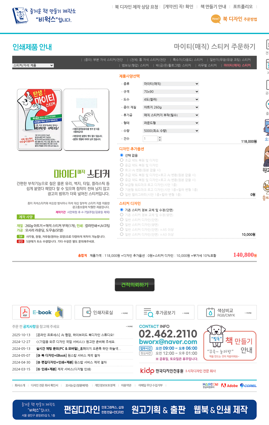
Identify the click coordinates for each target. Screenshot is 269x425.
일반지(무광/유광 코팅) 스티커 (230, 59)
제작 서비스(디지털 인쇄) (63, 369)
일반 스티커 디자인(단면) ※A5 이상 (147, 229)
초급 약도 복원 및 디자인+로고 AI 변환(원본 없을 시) (158, 175)
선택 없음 (129, 155)
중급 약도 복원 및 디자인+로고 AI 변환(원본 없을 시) (158, 180)
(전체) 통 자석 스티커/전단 (148, 59)
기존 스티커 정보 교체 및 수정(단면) (146, 210)
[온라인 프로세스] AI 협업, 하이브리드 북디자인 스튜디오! (75, 335)
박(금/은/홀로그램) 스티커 (173, 65)
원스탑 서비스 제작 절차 (68, 355)
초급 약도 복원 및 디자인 (139, 160)
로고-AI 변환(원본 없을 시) (140, 170)
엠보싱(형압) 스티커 (135, 65)
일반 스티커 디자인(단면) (139, 220)
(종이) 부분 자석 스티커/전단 (103, 59)
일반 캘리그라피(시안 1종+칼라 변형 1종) (150, 194)
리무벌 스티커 (207, 65)
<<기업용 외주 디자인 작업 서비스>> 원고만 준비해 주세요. (75, 341)
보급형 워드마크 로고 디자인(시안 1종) (148, 185)
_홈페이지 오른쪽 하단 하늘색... (78, 348)
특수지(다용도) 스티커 (188, 59)
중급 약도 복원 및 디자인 (139, 165)
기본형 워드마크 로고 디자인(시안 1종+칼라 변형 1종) (159, 189)
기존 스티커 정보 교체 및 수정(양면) (146, 215)
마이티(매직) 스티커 (237, 65)
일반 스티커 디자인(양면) (139, 224)
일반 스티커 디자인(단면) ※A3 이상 (147, 234)
